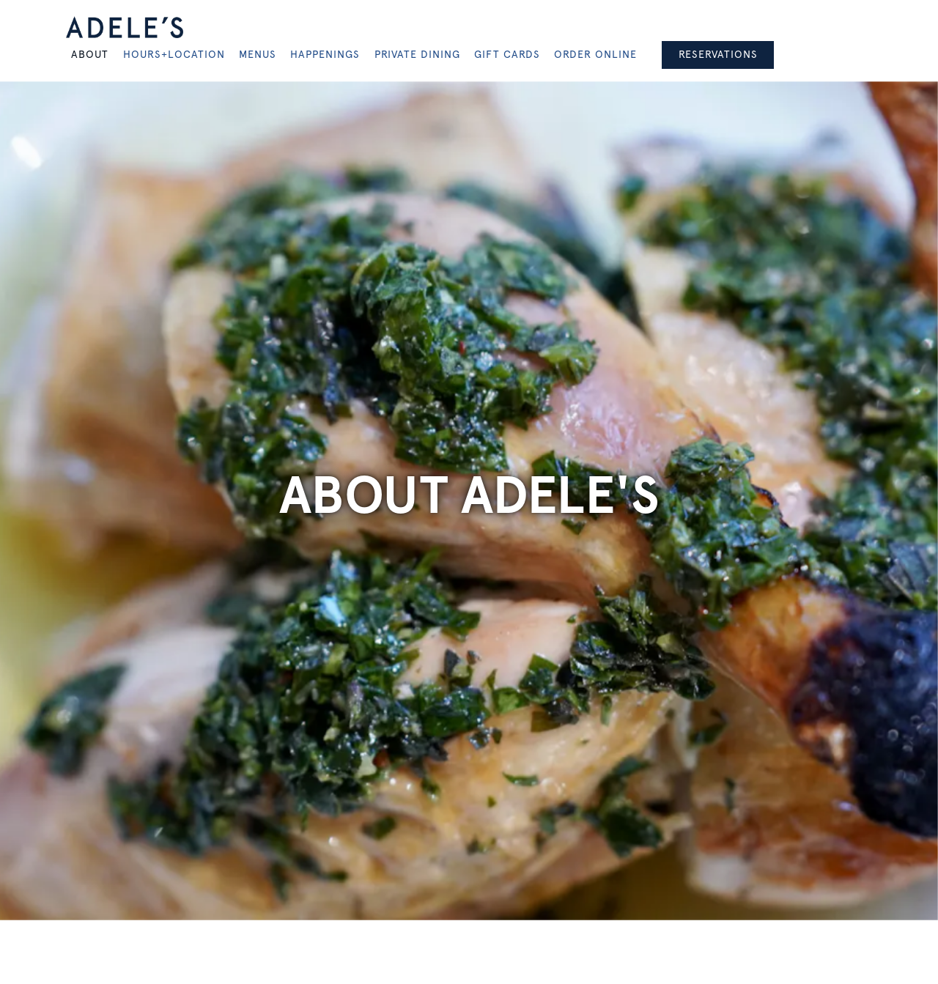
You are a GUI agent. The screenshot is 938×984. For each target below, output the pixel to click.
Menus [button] (257, 54)
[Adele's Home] (124, 26)
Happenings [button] (325, 54)
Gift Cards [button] (507, 54)
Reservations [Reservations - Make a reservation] (718, 54)
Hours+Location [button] (174, 54)
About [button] (89, 54)
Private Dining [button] (417, 54)
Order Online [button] (595, 54)
